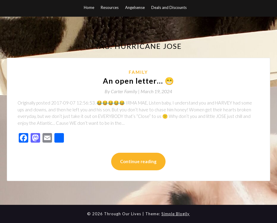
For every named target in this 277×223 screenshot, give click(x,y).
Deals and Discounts (169, 7)
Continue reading (138, 161)
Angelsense (135, 7)
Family (138, 72)
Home (89, 7)
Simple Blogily (175, 213)
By (123, 91)
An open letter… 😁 (138, 80)
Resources (110, 7)
